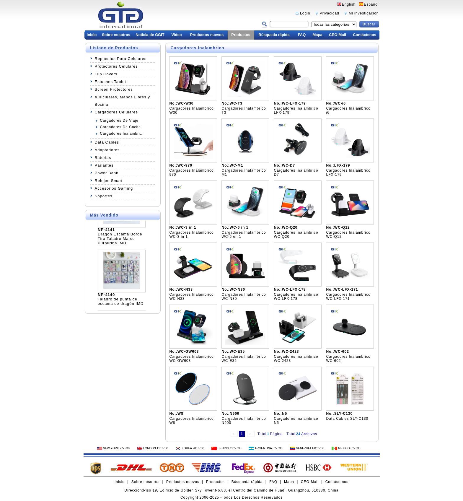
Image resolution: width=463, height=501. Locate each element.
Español (371, 4)
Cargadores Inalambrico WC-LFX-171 (348, 296)
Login (305, 13)
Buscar (369, 24)
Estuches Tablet (110, 81)
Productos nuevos (207, 34)
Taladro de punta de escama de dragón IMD (121, 302)
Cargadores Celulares (116, 112)
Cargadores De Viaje (119, 120)
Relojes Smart (109, 180)
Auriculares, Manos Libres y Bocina (122, 101)
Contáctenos (364, 34)
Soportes (104, 196)
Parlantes (104, 165)
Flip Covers (106, 74)
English (349, 4)
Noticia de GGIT (150, 34)
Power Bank (106, 173)
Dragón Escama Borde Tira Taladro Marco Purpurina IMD (120, 240)
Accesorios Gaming (114, 188)
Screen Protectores (114, 89)
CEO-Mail (337, 34)
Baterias (103, 157)
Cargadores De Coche (120, 127)
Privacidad (329, 13)
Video (176, 34)
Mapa (317, 34)
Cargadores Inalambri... (122, 133)
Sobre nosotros (116, 34)
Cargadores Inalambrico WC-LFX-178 (296, 296)
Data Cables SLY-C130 (347, 419)
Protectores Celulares (116, 66)
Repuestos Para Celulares (121, 58)
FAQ (302, 34)
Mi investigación (364, 13)
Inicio (92, 34)
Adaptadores (107, 150)
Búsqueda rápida (273, 34)
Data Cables (107, 142)
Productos (240, 34)
